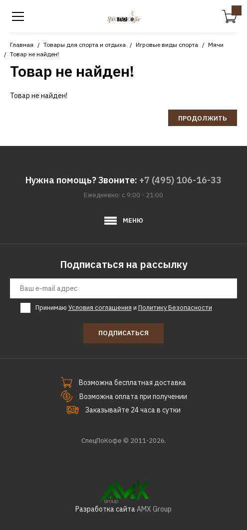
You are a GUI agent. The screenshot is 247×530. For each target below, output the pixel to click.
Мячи (216, 44)
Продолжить (202, 118)
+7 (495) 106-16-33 (180, 180)
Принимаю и (123, 308)
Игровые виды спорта (167, 44)
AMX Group (154, 509)
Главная (21, 44)
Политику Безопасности (175, 307)
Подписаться (123, 333)
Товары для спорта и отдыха (84, 44)
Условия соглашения (100, 307)
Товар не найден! (34, 54)
